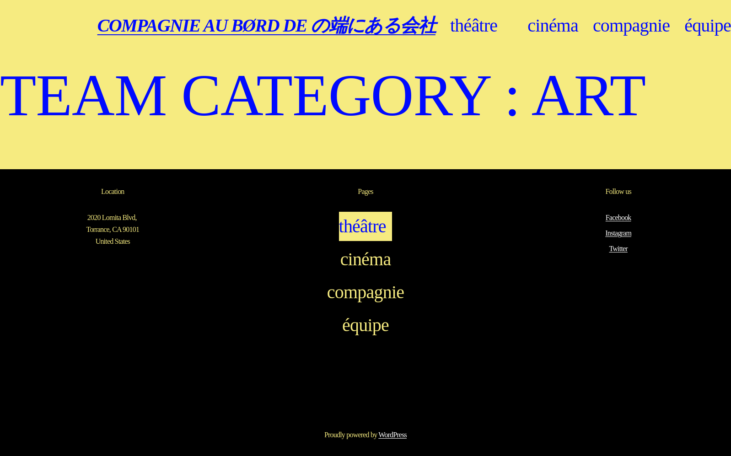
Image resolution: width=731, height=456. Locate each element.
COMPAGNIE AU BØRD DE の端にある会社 (266, 25)
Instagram (618, 233)
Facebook (618, 217)
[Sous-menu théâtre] (507, 25)
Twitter (618, 248)
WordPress (392, 435)
